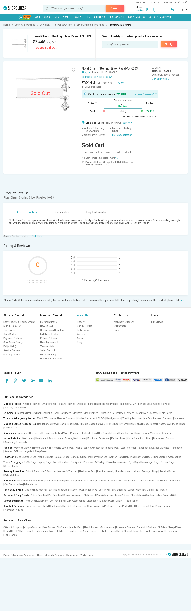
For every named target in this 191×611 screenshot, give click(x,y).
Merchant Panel (48, 322)
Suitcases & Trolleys (95, 462)
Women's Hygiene (13, 510)
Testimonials (47, 346)
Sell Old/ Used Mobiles (16, 407)
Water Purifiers (71, 433)
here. (182, 300)
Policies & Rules (48, 338)
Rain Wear (158, 531)
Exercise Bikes (57, 500)
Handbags (176, 447)
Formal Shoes (99, 456)
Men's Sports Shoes (25, 456)
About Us (83, 315)
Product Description (24, 212)
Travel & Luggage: (13, 462)
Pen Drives (113, 424)
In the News (83, 330)
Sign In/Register (12, 326)
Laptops (21, 413)
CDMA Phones (137, 403)
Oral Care (135, 506)
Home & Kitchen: (12, 438)
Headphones (44, 424)
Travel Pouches (61, 462)
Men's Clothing (42, 447)
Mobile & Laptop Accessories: (20, 424)
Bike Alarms (30, 484)
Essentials (134, 17)
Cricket (119, 500)
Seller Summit (48, 350)
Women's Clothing (23, 447)
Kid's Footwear (62, 489)
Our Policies (9, 330)
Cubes (131, 489)
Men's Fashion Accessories (90, 447)
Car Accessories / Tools (108, 480)
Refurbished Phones (107, 403)
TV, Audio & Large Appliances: (19, 418)
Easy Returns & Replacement (19, 322)
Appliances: (10, 433)
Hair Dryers (35, 433)
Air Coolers (63, 527)
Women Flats (116, 456)
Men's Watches (49, 471)
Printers (31, 413)
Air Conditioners (152, 418)
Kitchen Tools (118, 438)
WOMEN (66, 17)
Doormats (158, 438)
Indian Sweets (163, 495)
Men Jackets (27, 531)
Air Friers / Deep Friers (169, 527)
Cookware (104, 438)
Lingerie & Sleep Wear (35, 451)
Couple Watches (33, 527)
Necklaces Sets (87, 471)
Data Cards (166, 413)
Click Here (37, 236)
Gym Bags (134, 462)
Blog (79, 342)
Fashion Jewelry (106, 471)
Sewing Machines (151, 433)
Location (140, 10)
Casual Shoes (62, 456)
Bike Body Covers (85, 480)
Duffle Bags (30, 462)
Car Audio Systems (89, 531)
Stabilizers (61, 531)
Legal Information (96, 212)
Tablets (124, 403)
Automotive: (10, 480)
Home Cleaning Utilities (139, 438)
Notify (169, 44)
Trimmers (22, 433)
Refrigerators (113, 418)
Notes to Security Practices (50, 555)
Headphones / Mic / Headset (99, 527)
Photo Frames (108, 531)
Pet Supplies (55, 495)
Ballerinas (129, 456)
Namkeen (77, 495)
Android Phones (31, 403)
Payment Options (12, 338)
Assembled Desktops (147, 413)
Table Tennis (132, 500)
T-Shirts (18, 451)
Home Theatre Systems (63, 418)
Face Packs (123, 506)
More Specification (122, 135)
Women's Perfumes (104, 506)
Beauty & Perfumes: (14, 506)
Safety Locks (11, 466)
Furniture (92, 438)
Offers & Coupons (13, 527)
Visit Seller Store (159, 79)
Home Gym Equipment (36, 500)
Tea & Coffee (122, 495)
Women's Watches (68, 471)
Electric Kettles (89, 433)
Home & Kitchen (82, 17)
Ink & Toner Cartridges (59, 413)
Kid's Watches (11, 475)
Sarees (8, 451)
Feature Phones (66, 403)
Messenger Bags (150, 462)
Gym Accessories (76, 500)
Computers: (10, 413)
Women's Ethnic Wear (62, 447)
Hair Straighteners (108, 433)
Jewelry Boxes (167, 471)
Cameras (168, 418)
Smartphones (49, 403)
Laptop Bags (44, 462)
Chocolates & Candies (142, 495)
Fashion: (8, 447)
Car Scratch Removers (168, 480)
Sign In (184, 9)
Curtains (170, 438)
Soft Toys (104, 489)
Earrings (146, 471)
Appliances (99, 17)
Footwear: (9, 456)
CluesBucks (9, 334)
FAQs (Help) (9, 346)
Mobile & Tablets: (12, 403)
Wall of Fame (86, 555)
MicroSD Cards (12, 427)
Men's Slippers (45, 456)
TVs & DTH (42, 418)
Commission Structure (52, 330)
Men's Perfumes (72, 506)
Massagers (93, 500)
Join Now (128, 122)
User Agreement (12, 354)
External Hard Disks (130, 424)
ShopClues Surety (13, 342)
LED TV (15, 531)
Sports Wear (112, 447)
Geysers (166, 433)
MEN (57, 17)
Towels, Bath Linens (75, 438)
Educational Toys (43, 489)
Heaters (73, 531)
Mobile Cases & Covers (93, 424)
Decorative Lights (142, 531)
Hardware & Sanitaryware (49, 438)
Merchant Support (124, 322)
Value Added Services (158, 403)
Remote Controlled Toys (84, 489)
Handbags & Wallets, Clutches (153, 447)
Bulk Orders (120, 326)
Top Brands (10, 534)
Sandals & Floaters (81, 456)
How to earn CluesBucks (145, 94)
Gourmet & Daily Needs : (16, 495)
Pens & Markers (104, 495)
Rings (155, 471)
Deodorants (55, 506)
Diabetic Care (107, 500)
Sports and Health (13, 500)
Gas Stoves (49, 527)
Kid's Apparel (160, 489)
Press (117, 330)
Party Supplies (118, 489)
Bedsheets (28, 438)
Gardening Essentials (15, 442)
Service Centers (11, 350)
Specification (61, 212)
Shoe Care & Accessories (167, 456)
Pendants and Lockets (128, 471)
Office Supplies (39, 495)
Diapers (29, 489)
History (81, 322)
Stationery (89, 495)
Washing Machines (132, 418)
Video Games (91, 413)
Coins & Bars (32, 471)
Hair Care (87, 506)
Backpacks (74, 424)
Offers (147, 17)
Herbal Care (148, 506)
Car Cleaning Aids (54, 480)
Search (115, 8)
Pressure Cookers (125, 527)
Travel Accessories (117, 462)
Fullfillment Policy (49, 334)
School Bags (167, 462)
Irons (7, 531)
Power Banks (59, 424)
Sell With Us (141, 2)
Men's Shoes (124, 531)
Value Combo (163, 506)
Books (66, 495)
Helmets (70, 480)
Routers (41, 413)
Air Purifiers (76, 527)
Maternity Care (144, 489)
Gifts (174, 495)
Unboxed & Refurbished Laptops (117, 413)
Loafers (140, 456)
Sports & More (117, 17)
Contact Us (154, 2)
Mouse (146, 424)
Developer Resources (51, 358)
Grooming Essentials (37, 506)
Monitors (77, 413)
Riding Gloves (130, 480)
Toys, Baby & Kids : (13, 489)
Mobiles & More (43, 17)
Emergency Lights (52, 433)
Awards (81, 334)
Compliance (72, 555)
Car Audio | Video (13, 484)
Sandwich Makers (146, 527)
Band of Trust (84, 326)
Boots (149, 456)
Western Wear (128, 447)
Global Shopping (163, 17)
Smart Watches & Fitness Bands (168, 424)
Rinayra (86, 72)
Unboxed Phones (86, 403)
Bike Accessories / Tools (30, 480)
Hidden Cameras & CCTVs (91, 418)
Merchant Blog (48, 354)
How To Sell (46, 326)
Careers (81, 338)
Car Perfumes (146, 480)
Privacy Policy (10, 555)
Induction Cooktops (129, 433)
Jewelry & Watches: (14, 471)
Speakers (179, 418)
